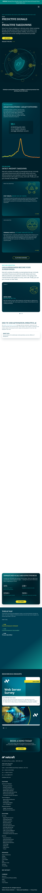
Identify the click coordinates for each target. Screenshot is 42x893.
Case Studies (5, 859)
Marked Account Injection (9, 810)
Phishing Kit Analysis (8, 802)
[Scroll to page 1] (19, 314)
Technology (5, 844)
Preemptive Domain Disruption (10, 795)
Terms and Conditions (22, 890)
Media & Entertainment (8, 842)
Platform (5, 781)
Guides (3, 856)
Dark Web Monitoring (8, 827)
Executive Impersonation (9, 825)
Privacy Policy (34, 889)
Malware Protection (7, 821)
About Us (4, 876)
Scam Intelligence (7, 804)
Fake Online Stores (7, 824)
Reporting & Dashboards (9, 799)
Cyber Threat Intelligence (9, 830)
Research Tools (5, 862)
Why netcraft (6, 870)
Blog (3, 861)
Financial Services (7, 838)
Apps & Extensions (6, 854)
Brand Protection (7, 822)
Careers (4, 881)
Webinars (4, 858)
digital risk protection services (10, 325)
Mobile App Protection (8, 790)
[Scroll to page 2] (21, 314)
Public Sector (6, 847)
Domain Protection (7, 787)
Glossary (4, 864)
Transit (4, 849)
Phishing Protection (7, 785)
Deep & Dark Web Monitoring (10, 792)
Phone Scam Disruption (8, 793)
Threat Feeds (6, 801)
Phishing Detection (7, 819)
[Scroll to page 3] (22, 314)
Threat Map (4, 866)
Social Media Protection (8, 789)
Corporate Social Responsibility (9, 877)
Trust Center (5, 882)
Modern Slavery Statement (8, 889)
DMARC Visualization (8, 808)
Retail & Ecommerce (7, 841)
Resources (5, 852)
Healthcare (5, 845)
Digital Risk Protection (8, 817)
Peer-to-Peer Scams (7, 829)
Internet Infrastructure (8, 839)
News (3, 879)
